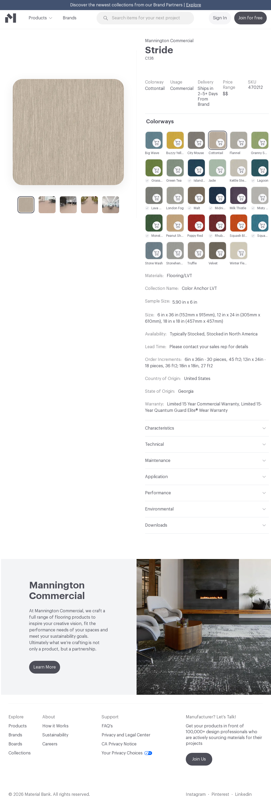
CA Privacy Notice (119, 744)
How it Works (55, 726)
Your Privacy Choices (127, 753)
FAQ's (107, 726)
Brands (69, 18)
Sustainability (55, 735)
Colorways (160, 121)
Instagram (196, 794)
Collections (19, 753)
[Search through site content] (148, 18)
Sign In (220, 18)
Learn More (44, 667)
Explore (193, 5)
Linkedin (243, 794)
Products (38, 17)
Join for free (250, 18)
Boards (15, 744)
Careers (49, 744)
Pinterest (220, 794)
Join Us (199, 759)
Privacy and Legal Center (126, 735)
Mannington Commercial (169, 41)
